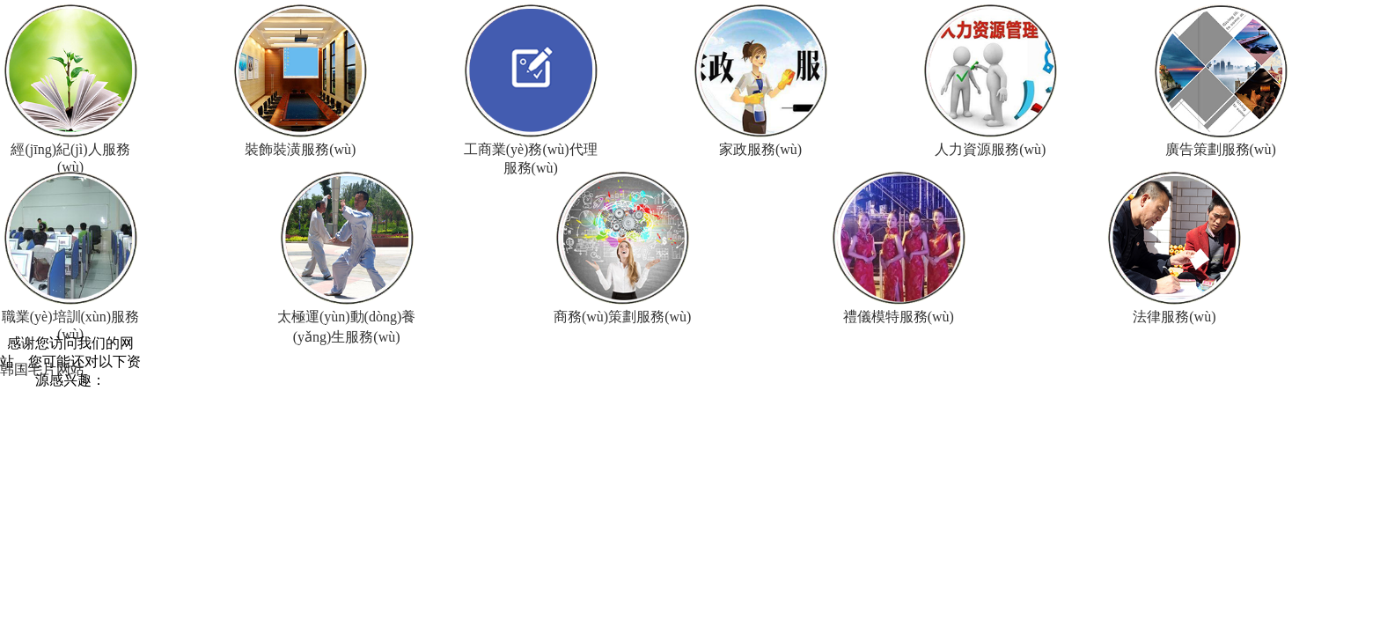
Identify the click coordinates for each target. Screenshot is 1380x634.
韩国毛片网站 (42, 369)
